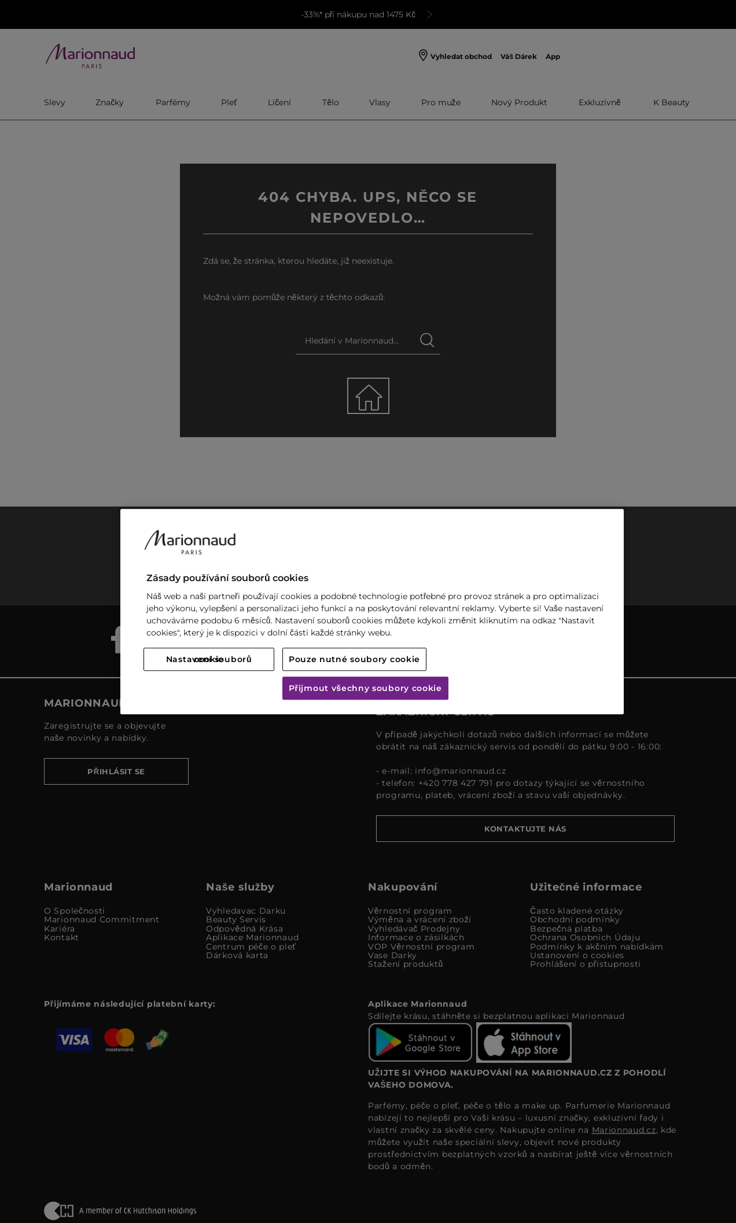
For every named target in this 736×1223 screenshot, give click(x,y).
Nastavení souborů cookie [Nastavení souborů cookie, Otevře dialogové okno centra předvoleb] (209, 659)
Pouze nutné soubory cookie (354, 659)
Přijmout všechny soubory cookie (365, 688)
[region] (372, 611)
